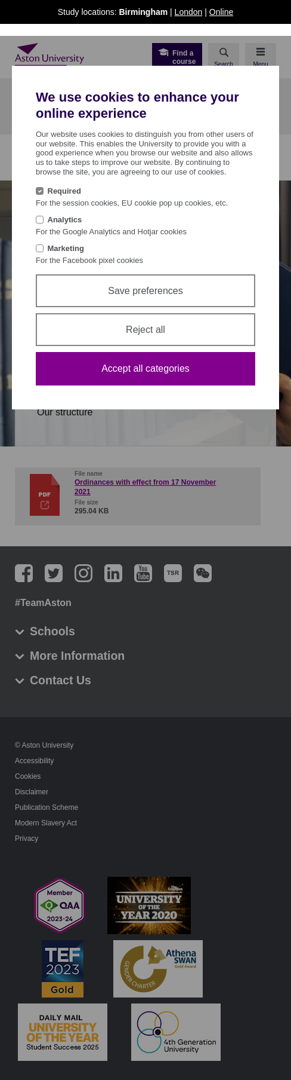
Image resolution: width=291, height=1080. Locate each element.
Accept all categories (145, 368)
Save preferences (145, 291)
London (189, 12)
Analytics (65, 219)
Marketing (66, 248)
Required (64, 190)
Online (221, 12)
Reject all (145, 330)
